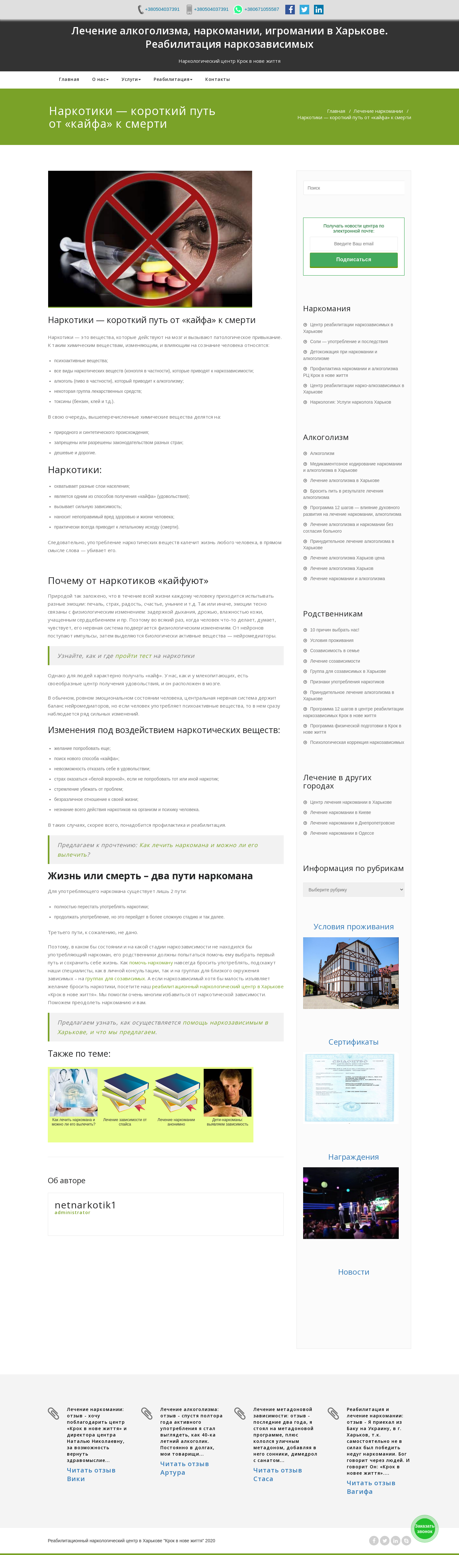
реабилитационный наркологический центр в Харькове (218, 986)
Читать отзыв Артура (184, 1468)
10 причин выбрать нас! (334, 629)
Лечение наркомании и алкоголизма (347, 578)
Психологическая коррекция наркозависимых (357, 742)
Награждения (353, 1156)
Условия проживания (331, 640)
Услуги (131, 79)
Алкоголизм (322, 453)
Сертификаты (354, 1041)
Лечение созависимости (335, 661)
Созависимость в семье (335, 650)
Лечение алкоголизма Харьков (342, 568)
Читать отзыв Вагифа (371, 1487)
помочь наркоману (151, 962)
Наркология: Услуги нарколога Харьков (350, 402)
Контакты (217, 79)
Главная (69, 79)
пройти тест (133, 655)
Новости (353, 1271)
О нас (100, 79)
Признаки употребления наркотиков (347, 681)
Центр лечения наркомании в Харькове (351, 802)
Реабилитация (173, 79)
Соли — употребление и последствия (349, 341)
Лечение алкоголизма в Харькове (345, 480)
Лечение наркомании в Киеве (340, 812)
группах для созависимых (115, 978)
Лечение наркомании (378, 111)
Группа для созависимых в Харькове (348, 671)
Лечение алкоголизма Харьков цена (347, 557)
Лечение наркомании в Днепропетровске (352, 822)
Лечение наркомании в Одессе (342, 833)
